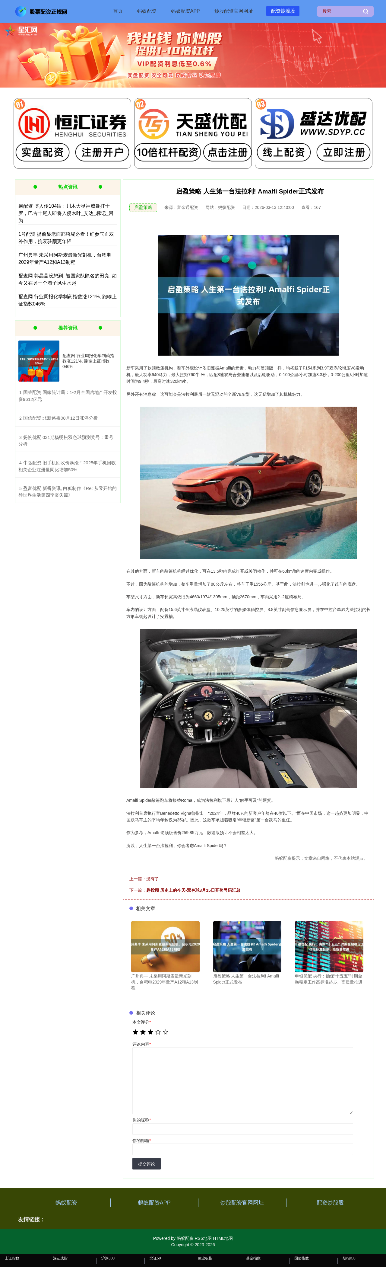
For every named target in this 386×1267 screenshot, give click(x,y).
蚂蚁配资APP (185, 11)
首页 (118, 11)
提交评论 (146, 1164)
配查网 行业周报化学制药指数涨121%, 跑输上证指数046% (88, 361)
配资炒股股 (283, 11)
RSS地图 (203, 1238)
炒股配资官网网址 (233, 11)
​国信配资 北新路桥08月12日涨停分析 (60, 418)
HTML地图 (223, 1238)
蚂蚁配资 (147, 11)
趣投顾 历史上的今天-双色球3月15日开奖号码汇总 (193, 890)
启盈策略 (143, 207)
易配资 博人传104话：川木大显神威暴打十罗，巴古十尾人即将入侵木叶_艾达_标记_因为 (65, 213)
